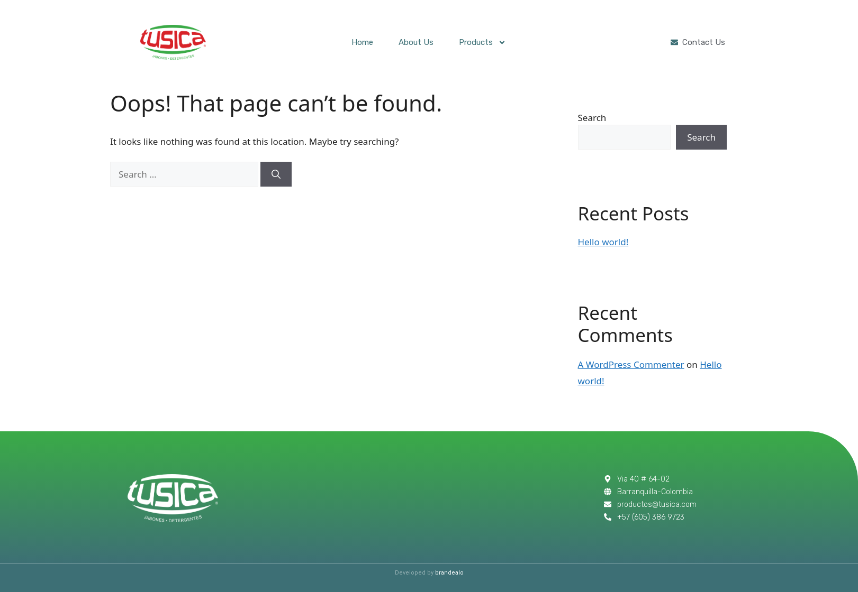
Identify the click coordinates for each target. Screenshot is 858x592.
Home (362, 42)
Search (592, 118)
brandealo (449, 572)
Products (482, 42)
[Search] (276, 174)
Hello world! (603, 242)
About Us (416, 42)
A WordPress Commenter (631, 364)
